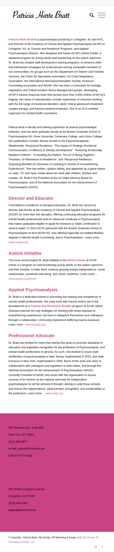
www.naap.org (54, 393)
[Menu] (99, 15)
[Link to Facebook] (102, 546)
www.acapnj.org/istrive (22, 278)
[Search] (89, 15)
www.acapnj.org (18, 242)
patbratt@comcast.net (31, 448)
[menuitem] (89, 15)
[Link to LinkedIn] (96, 546)
